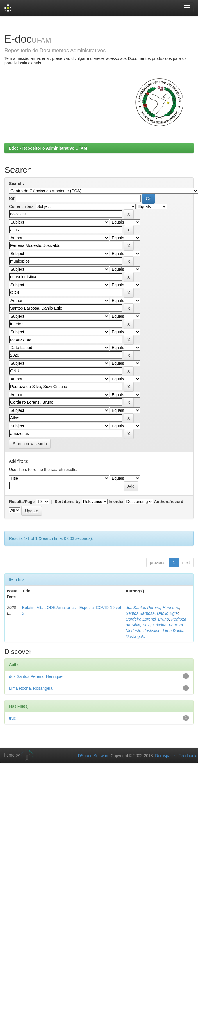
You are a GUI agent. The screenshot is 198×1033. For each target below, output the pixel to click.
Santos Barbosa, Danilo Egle (152, 613)
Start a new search (30, 443)
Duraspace (165, 755)
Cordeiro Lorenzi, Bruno (147, 619)
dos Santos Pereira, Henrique (152, 607)
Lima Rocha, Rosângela (30, 688)
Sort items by (68, 501)
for (12, 198)
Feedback (187, 755)
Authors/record (168, 501)
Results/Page (22, 501)
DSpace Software (94, 755)
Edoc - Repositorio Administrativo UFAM (48, 148)
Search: (16, 183)
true (12, 718)
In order (116, 501)
